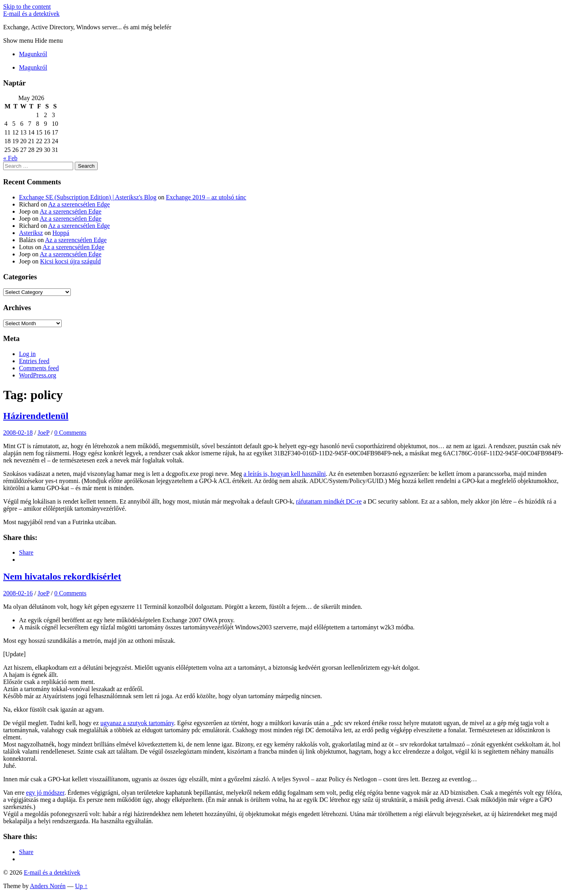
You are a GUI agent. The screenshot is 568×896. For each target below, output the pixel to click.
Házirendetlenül (35, 416)
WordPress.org (37, 375)
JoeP (43, 432)
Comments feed (39, 368)
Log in (27, 353)
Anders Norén (48, 886)
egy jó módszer (45, 792)
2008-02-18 (18, 432)
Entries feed (34, 361)
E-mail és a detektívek (31, 13)
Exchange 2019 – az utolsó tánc (206, 197)
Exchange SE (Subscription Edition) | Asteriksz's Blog (87, 197)
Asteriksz (31, 232)
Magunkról (33, 54)
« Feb (10, 158)
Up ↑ (81, 886)
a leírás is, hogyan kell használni (285, 473)
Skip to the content (27, 6)
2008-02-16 (18, 593)
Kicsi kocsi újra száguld (70, 261)
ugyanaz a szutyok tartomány (137, 723)
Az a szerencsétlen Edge (79, 204)
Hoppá (60, 232)
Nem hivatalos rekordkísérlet (62, 576)
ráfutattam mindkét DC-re (329, 501)
